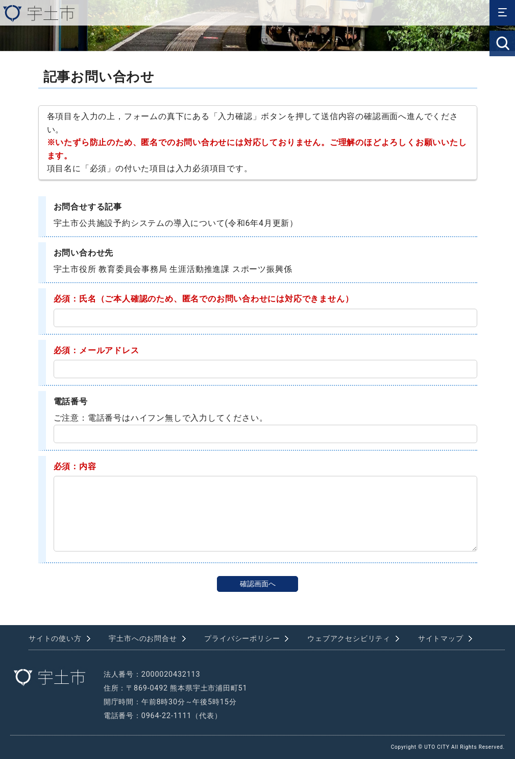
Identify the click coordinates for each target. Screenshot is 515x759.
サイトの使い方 (55, 638)
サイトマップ (440, 638)
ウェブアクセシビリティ (348, 638)
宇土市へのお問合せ (143, 638)
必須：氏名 (75, 299)
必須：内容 (75, 466)
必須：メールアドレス (96, 350)
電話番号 (71, 401)
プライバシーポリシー (242, 638)
